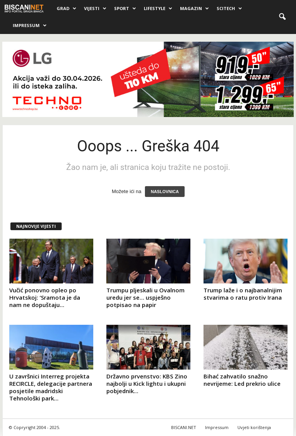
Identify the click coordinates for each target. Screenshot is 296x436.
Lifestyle (158, 8)
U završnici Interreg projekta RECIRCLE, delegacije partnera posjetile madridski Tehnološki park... (50, 387)
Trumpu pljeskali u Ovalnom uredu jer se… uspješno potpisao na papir (145, 297)
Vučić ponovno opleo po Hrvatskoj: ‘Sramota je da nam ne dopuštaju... (44, 297)
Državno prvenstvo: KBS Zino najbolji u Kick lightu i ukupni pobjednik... (146, 383)
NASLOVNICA (165, 191)
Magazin (194, 8)
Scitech (229, 8)
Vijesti (95, 8)
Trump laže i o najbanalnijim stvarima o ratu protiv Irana (243, 293)
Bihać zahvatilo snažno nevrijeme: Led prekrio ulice (242, 379)
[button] (282, 16)
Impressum (30, 25)
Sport (125, 8)
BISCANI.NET (183, 427)
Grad (66, 8)
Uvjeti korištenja (254, 427)
